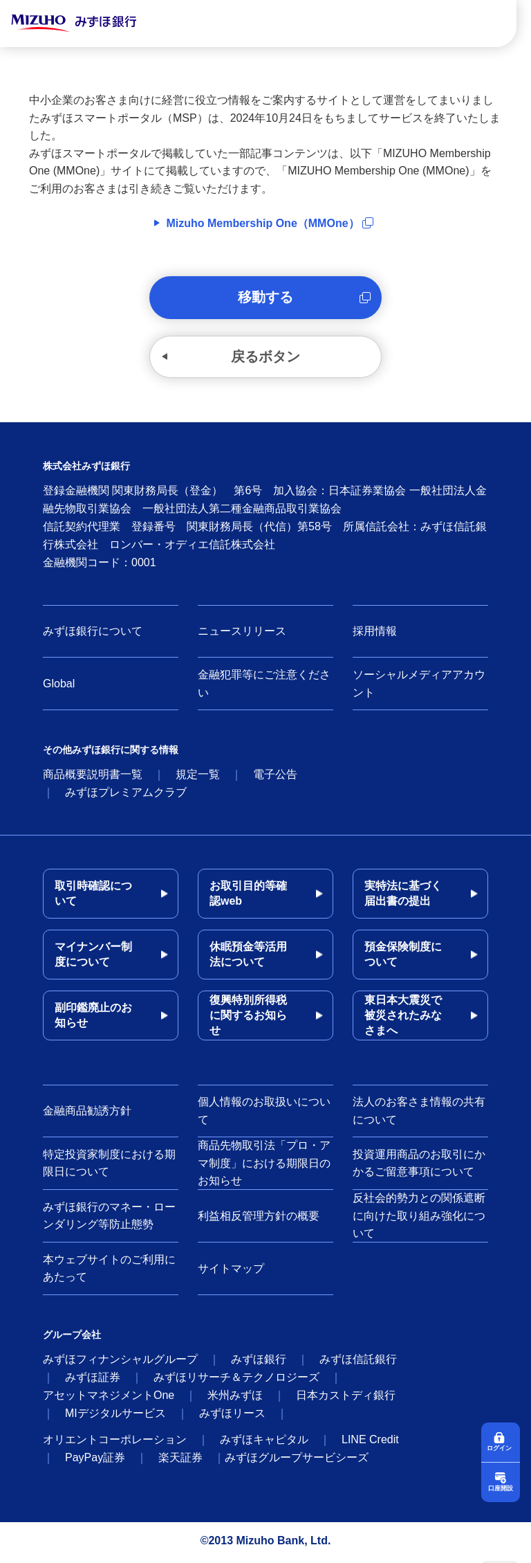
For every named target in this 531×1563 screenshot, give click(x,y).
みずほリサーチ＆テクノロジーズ (236, 1380)
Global (59, 687)
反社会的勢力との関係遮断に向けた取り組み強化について (419, 1219)
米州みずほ (235, 1398)
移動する (265, 298)
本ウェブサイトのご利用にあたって (109, 1272)
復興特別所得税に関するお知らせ (248, 1018)
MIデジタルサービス (115, 1416)
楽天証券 (180, 1461)
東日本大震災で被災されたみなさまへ (403, 1018)
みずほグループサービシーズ (297, 1461)
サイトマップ (231, 1272)
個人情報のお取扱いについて (264, 1114)
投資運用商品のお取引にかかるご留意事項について (419, 1167)
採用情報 (375, 634)
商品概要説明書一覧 (92, 778)
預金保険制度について (403, 957)
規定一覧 (198, 778)
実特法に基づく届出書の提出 (403, 896)
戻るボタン (265, 359)
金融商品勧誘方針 (87, 1114)
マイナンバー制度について (93, 957)
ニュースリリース (242, 634)
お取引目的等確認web (248, 896)
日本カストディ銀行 (345, 1398)
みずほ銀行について (92, 634)
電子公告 (275, 778)
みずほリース (232, 1416)
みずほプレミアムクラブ (126, 796)
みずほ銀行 (258, 1362)
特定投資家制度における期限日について (109, 1167)
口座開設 (500, 1488)
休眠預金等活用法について (248, 957)
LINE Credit (370, 1443)
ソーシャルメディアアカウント (419, 687)
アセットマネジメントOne (108, 1398)
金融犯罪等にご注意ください (264, 687)
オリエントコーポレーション (115, 1443)
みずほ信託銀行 (358, 1362)
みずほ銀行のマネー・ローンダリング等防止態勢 (109, 1219)
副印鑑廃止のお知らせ (93, 1018)
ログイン (500, 1447)
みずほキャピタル (264, 1443)
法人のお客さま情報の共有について (419, 1114)
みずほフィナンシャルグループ (120, 1362)
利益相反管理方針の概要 (258, 1219)
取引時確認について (93, 896)
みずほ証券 (92, 1380)
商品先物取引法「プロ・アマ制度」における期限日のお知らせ (264, 1166)
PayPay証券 (95, 1461)
